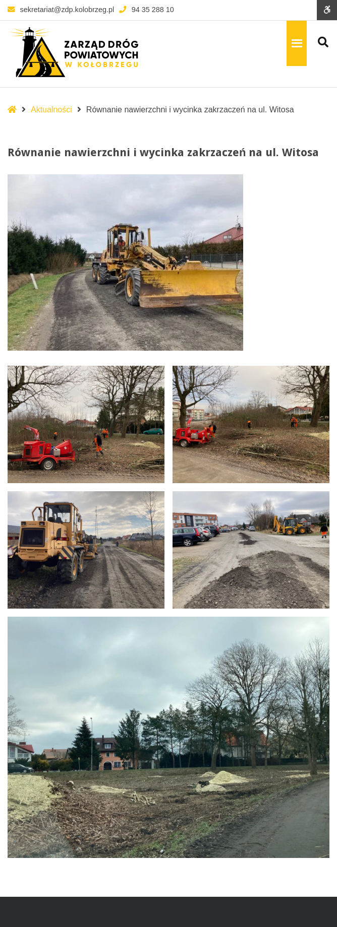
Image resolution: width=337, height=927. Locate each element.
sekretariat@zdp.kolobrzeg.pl (61, 10)
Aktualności (51, 109)
